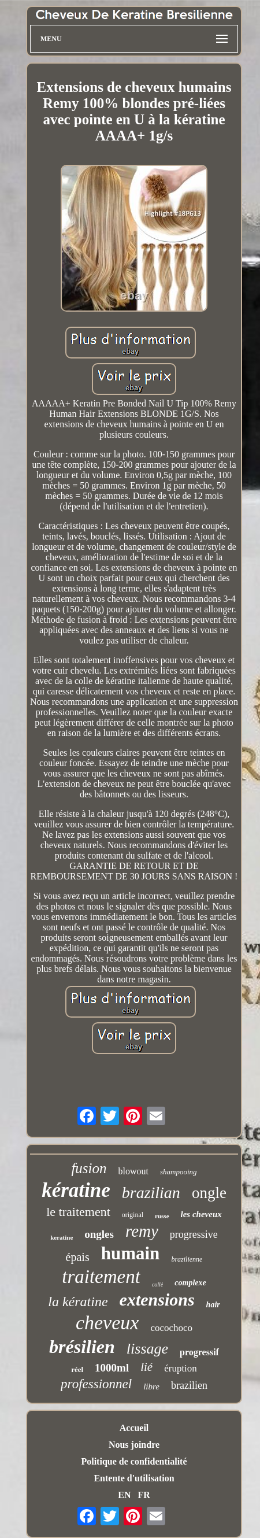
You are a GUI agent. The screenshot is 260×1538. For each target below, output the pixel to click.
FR (144, 1495)
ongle (209, 1192)
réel (77, 1369)
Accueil (134, 1428)
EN (124, 1495)
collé (157, 1284)
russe (162, 1215)
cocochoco (171, 1327)
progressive (194, 1234)
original (132, 1215)
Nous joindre (134, 1445)
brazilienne (186, 1259)
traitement (101, 1276)
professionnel (96, 1384)
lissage (147, 1348)
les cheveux (201, 1214)
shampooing (178, 1171)
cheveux (107, 1322)
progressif (199, 1352)
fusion (88, 1168)
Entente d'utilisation (134, 1478)
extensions (157, 1299)
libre (151, 1386)
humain (130, 1253)
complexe (190, 1282)
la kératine (77, 1301)
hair (213, 1304)
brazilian (151, 1192)
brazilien (189, 1385)
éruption (180, 1368)
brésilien (82, 1346)
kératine (76, 1190)
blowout (133, 1171)
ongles (99, 1234)
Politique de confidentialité (134, 1461)
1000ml (112, 1368)
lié (146, 1367)
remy (141, 1231)
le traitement (78, 1211)
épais (78, 1257)
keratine (61, 1237)
